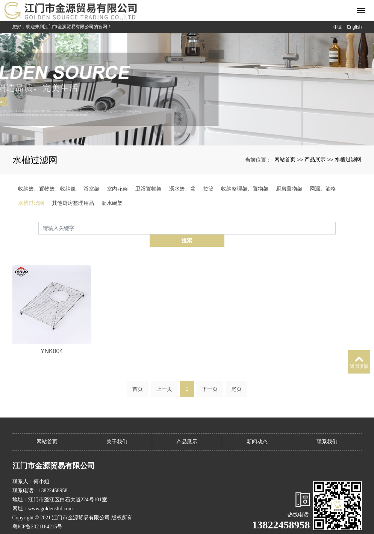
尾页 (236, 376)
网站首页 (284, 159)
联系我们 (327, 429)
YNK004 (52, 339)
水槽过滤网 (348, 159)
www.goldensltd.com (50, 496)
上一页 (164, 376)
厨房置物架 (289, 189)
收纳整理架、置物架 (244, 189)
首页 (137, 376)
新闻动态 (257, 429)
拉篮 (208, 189)
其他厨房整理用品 (73, 203)
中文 (337, 27)
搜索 (335, 228)
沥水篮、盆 (182, 189)
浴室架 (91, 189)
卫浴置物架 (148, 189)
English (354, 27)
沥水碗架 (112, 203)
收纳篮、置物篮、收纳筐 (47, 189)
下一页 (210, 376)
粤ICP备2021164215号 (37, 514)
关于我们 (116, 429)
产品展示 (315, 159)
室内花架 (117, 189)
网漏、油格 (323, 189)
